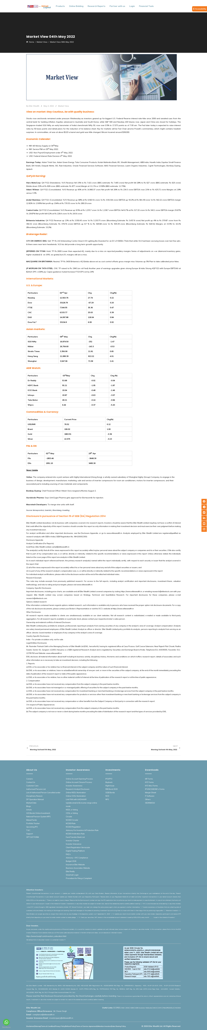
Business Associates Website (78, 868)
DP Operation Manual (35, 799)
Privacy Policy (60, 1026)
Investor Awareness (74, 786)
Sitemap (37, 1026)
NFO (107, 799)
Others (148, 799)
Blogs (28, 806)
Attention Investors (104, 1026)
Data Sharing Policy (118, 1026)
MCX (155, 1008)
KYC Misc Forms (151, 786)
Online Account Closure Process (79, 782)
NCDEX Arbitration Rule (75, 834)
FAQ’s (68, 854)
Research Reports (96, 6)
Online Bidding (76, 6)
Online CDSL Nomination (76, 796)
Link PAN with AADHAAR (76, 799)
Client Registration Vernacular (78, 847)
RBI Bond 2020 (111, 789)
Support (29, 834)
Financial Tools (146, 6)
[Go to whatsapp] (6, 1022)
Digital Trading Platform (75, 851)
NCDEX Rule (71, 823)
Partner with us (117, 6)
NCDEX (178, 1008)
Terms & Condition (48, 1026)
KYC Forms (149, 782)
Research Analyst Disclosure (77, 789)
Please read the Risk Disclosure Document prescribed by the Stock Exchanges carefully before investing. (71, 996)
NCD (107, 796)
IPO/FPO (108, 779)
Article (29, 810)
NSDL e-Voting (72, 810)
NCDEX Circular (72, 820)
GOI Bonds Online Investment (38, 813)
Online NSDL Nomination (76, 792)
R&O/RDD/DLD (168, 1008)
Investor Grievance (73, 844)
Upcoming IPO (32, 827)
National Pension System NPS (38, 816)
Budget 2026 (71, 861)
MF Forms (149, 779)
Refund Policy (70, 1026)
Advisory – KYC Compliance (77, 858)
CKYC (160, 1008)
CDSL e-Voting (72, 813)
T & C (28, 830)
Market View (63, 106)
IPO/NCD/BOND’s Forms (154, 789)
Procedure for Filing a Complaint (79, 878)
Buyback (108, 782)
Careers (29, 779)
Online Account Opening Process (79, 779)
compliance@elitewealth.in (44, 1015)
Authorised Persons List (36, 789)
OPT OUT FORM (32, 837)
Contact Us (30, 782)
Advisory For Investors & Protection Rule (82, 830)
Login (132, 6)
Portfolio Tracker (33, 823)
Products (60, 6)
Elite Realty (70, 871)
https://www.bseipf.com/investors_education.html (46, 936)
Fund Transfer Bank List (75, 837)
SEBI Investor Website (143, 1008)
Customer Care (32, 786)
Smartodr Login (72, 875)
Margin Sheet (150, 792)
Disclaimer (30, 1026)
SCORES (116, 1008)
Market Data (31, 803)
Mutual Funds (31, 820)
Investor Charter (72, 840)
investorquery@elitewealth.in (61, 1018)
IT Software (149, 796)
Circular (69, 816)
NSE (123, 1008)
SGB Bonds (110, 792)
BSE (127, 1008)
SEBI (132, 1008)
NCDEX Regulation (73, 827)
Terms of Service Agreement (86, 1026)
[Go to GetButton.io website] (6, 1027)
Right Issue (109, 786)
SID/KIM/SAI (150, 803)
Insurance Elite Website (75, 865)
